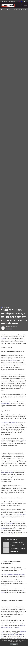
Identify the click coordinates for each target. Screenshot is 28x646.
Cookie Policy (18, 641)
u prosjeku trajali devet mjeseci (14, 533)
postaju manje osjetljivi (6, 387)
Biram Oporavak (9, 326)
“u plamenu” (10, 467)
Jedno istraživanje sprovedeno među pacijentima (13, 574)
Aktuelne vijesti (6, 307)
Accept (14, 644)
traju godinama (9, 523)
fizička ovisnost (13, 360)
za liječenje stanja (21, 431)
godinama (3, 528)
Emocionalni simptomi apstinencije (9, 422)
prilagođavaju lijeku (5, 358)
